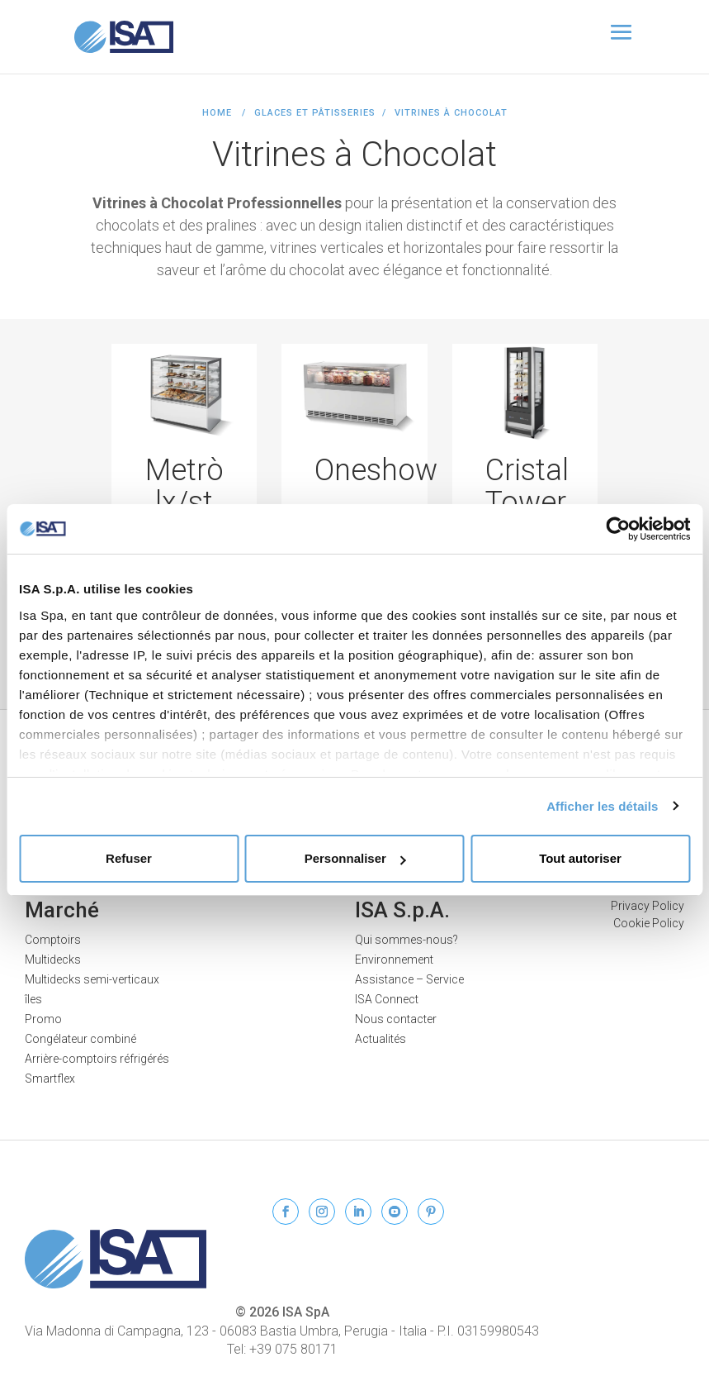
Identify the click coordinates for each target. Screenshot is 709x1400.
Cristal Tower (527, 487)
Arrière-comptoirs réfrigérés (97, 1058)
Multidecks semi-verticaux (92, 979)
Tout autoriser (580, 858)
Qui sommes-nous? (406, 939)
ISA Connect (386, 999)
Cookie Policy (648, 923)
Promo (43, 1019)
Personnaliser (355, 858)
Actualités (380, 1038)
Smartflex (50, 1078)
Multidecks (53, 959)
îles (33, 999)
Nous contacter (396, 1019)
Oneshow (375, 470)
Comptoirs (53, 939)
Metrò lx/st (184, 487)
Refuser (129, 858)
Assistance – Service (409, 979)
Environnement (394, 959)
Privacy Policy (647, 905)
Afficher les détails (602, 806)
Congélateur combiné (80, 1038)
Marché (62, 910)
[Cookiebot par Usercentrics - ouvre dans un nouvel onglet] (618, 529)
